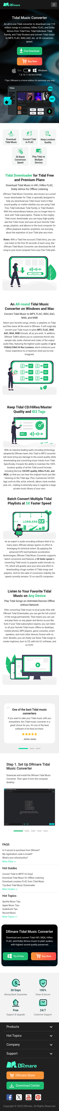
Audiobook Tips (10, 909)
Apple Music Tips (10, 905)
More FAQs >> (9, 861)
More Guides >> (10, 889)
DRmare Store (25, 1075)
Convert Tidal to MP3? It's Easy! (17, 874)
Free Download (29, 51)
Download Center (28, 1085)
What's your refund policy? (15, 857)
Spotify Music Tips (11, 901)
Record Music (9, 913)
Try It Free (15, 956)
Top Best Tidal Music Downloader (18, 885)
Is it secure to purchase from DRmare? (21, 850)
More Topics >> (9, 916)
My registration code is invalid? (17, 854)
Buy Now (29, 61)
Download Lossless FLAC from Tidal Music (23, 881)
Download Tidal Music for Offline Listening (23, 878)
